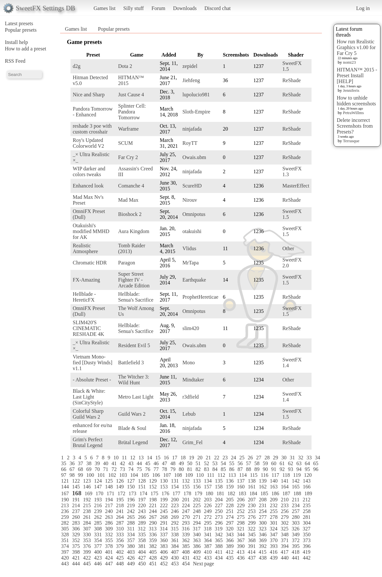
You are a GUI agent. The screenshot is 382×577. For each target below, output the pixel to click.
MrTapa (190, 262)
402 (120, 552)
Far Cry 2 (128, 157)
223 (175, 505)
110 (200, 475)
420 (65, 558)
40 (105, 463)
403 (131, 552)
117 (275, 475)
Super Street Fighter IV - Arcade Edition (134, 279)
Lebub (189, 414)
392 (263, 546)
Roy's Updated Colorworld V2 (88, 143)
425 (120, 558)
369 (263, 540)
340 (197, 534)
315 (174, 528)
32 (300, 457)
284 (87, 523)
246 (175, 511)
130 (164, 481)
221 (153, 505)
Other (288, 248)
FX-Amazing (86, 280)
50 (189, 463)
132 (186, 481)
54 (223, 463)
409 (197, 552)
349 (296, 534)
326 (295, 528)
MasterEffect (295, 185)
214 (76, 505)
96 (315, 469)
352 (76, 540)
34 (317, 457)
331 (98, 534)
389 (230, 546)
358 (142, 540)
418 (295, 552)
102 (112, 475)
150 (131, 486)
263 (109, 517)
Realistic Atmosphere (85, 248)
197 (142, 499)
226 (208, 505)
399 (87, 552)
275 (241, 517)
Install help (16, 42)
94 (299, 469)
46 (156, 463)
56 (240, 463)
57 (248, 463)
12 (132, 457)
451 (153, 563)
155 (186, 486)
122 (76, 481)
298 (241, 523)
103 (123, 475)
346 (263, 534)
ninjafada (192, 129)
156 (197, 486)
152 (153, 486)
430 (175, 558)
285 (98, 523)
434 (219, 558)
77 (156, 469)
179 (198, 493)
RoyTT (189, 143)
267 (153, 517)
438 (263, 558)
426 (131, 558)
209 (274, 499)
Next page (203, 563)
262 (98, 517)
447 (109, 563)
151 (142, 486)
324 (273, 528)
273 (219, 517)
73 (122, 469)
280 (296, 517)
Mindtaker (193, 379)
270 (186, 517)
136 (230, 481)
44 (139, 463)
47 (164, 463)
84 (215, 469)
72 (114, 469)
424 (109, 558)
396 (307, 546)
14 (149, 457)
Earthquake (194, 280)
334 (131, 534)
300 (263, 523)
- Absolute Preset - (92, 379)
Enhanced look (88, 185)
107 (167, 475)
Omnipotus (193, 214)
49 (181, 463)
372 (296, 540)
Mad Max (128, 200)
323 (262, 528)
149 (120, 486)
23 (225, 457)
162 (263, 486)
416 (273, 552)
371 (285, 540)
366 (230, 540)
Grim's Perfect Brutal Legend (87, 442)
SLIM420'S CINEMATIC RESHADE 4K (88, 328)
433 (208, 558)
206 (241, 499)
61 (282, 463)
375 (76, 546)
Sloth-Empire (196, 111)
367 (241, 540)
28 (267, 457)
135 (219, 481)
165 (296, 486)
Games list (105, 8)
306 (76, 528)
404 (142, 552)
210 (285, 499)
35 (63, 463)
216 (98, 505)
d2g (76, 66)
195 (120, 499)
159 (230, 486)
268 (164, 517)
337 (164, 534)
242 (131, 511)
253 (252, 511)
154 (175, 486)
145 (76, 486)
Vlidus (189, 248)
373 (307, 540)
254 (263, 511)
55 (231, 463)
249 (208, 511)
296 (219, 523)
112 (221, 475)
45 (147, 463)
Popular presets (21, 30)
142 (296, 481)
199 (164, 499)
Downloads (184, 8)
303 (296, 523)
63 (299, 463)
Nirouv (189, 200)
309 (109, 528)
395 (296, 546)
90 (265, 469)
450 (142, 563)
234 (296, 505)
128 (142, 481)
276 (252, 517)
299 (252, 523)
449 (131, 563)
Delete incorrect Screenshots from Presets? (355, 125)
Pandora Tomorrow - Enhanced (92, 111)
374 (65, 546)
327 (306, 528)
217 (109, 505)
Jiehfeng (191, 80)
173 (132, 493)
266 (142, 517)
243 (142, 511)
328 (65, 534)
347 (274, 534)
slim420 (190, 328)
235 (307, 505)
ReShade (291, 80)
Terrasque (351, 140)
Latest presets (19, 23)
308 (98, 528)
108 (178, 475)
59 (265, 463)
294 (197, 523)
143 (307, 481)
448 (120, 563)
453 (175, 563)
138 (252, 481)
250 (219, 511)
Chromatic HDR (90, 262)
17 (174, 457)
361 (175, 540)
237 (76, 511)
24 (233, 457)
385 (186, 546)
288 (131, 523)
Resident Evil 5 (134, 345)
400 (98, 552)
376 (87, 546)
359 (153, 540)
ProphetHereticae (200, 297)
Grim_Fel (192, 442)
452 (164, 563)
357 (131, 540)
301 (274, 523)
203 (208, 499)
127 (131, 481)
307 (87, 528)
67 (72, 469)
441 (296, 558)
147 (98, 486)
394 (285, 546)
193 (98, 499)
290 (153, 523)
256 (285, 511)
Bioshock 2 (130, 214)
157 (208, 486)
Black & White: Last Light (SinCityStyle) (89, 396)
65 (315, 463)
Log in (363, 8)
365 (219, 540)
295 (208, 523)
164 (285, 486)
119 (297, 475)
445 (87, 563)
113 (232, 475)
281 (307, 517)
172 (121, 493)
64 (307, 463)
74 (130, 469)
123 (87, 481)
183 (242, 493)
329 (76, 534)
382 (153, 546)
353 (87, 540)
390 (241, 546)
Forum (158, 8)
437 (252, 558)
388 (219, 546)
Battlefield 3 (131, 362)
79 (172, 469)
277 (263, 517)
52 (206, 463)
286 (109, 523)
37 (80, 463)
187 (286, 493)
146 (87, 486)
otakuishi (191, 231)
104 (134, 475)
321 (240, 528)
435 (230, 558)
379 (120, 546)
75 (139, 469)
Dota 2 (125, 66)
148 (109, 486)
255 (274, 511)
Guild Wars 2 (132, 414)
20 (199, 457)
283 (76, 523)
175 (154, 493)
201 (186, 499)
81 (189, 469)
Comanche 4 (131, 185)
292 (175, 523)
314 (163, 528)
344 (241, 534)
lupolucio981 (195, 94)
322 (251, 528)
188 (297, 493)
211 (295, 499)
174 (143, 493)
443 (65, 563)
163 (274, 486)
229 (241, 505)
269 (175, 517)
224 (186, 505)
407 (175, 552)
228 (230, 505)
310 (120, 528)
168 (76, 493)
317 (196, 528)
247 (186, 511)
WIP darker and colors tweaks (89, 171)
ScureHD (192, 185)
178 (187, 493)
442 (307, 558)
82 (198, 469)
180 (209, 493)
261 (87, 517)
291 (164, 523)
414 (251, 552)
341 (208, 534)
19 (191, 457)
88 (248, 469)
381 (142, 546)
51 (198, 463)
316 (185, 528)
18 (183, 457)
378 (109, 546)
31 (292, 457)
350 (307, 534)
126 (120, 481)
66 (63, 469)
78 (164, 469)
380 (131, 546)
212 (306, 499)
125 (109, 481)
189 (308, 493)
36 (72, 463)
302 (285, 523)
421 (76, 558)
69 (88, 469)
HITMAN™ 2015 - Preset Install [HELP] (357, 75)
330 (87, 534)
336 (153, 534)
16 (166, 457)
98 (72, 475)
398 (76, 552)
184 (253, 493)
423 (98, 558)
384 (175, 546)
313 (152, 528)
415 (262, 552)
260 (76, 517)
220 (142, 505)
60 (273, 463)
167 (65, 493)
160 (241, 486)
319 (218, 528)
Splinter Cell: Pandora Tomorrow (132, 111)
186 (275, 493)
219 (131, 505)
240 (109, 511)
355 (109, 540)
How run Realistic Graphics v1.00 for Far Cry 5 (356, 47)
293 (186, 523)
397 (65, 552)
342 (219, 534)
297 (230, 523)
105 (145, 475)
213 (65, 505)
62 (290, 463)
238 (87, 511)
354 (98, 540)
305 (65, 528)
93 (290, 469)
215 (87, 505)
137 (241, 481)
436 (241, 558)
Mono (188, 362)
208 (263, 499)
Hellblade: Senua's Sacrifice (136, 297)
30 (283, 457)
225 (197, 505)
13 (140, 457)
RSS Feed (15, 61)
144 (65, 486)
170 (99, 493)
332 (109, 534)
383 (164, 546)
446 (98, 563)
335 (142, 534)
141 (285, 481)
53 (215, 463)
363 (197, 540)
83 (206, 469)
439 (274, 558)
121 (65, 481)
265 (131, 517)
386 (197, 546)
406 (164, 552)
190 (65, 499)
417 (284, 552)
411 (218, 552)
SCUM (125, 143)
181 (220, 493)
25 (241, 457)
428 (153, 558)
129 (153, 481)
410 (208, 552)
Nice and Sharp (89, 94)
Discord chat (217, 8)
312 (141, 528)
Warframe (128, 129)
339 (186, 534)
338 (175, 534)
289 (142, 523)
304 (307, 523)
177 (176, 493)
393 (274, 546)
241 (120, 511)
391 (252, 546)
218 (120, 505)
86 (231, 469)
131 (175, 481)
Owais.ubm (194, 157)
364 (208, 540)
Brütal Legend (133, 442)
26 (250, 457)
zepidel (189, 66)
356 (120, 540)
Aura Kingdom (133, 231)
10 (116, 457)
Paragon (126, 262)
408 (186, 552)
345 (252, 534)
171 (110, 493)
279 (285, 517)
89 (257, 469)
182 (231, 493)
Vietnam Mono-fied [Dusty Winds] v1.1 (92, 362)
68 (80, 469)
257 (296, 511)
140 (274, 481)
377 (98, 546)
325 (284, 528)
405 (153, 552)
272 (208, 517)
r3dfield (190, 397)
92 (282, 469)
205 (230, 499)
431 (186, 558)
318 (207, 528)
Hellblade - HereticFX (84, 297)
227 (219, 505)
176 (165, 493)
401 (109, 552)
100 (90, 475)
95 (307, 469)
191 (76, 499)
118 (286, 475)
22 (216, 457)
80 (181, 469)
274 (230, 517)
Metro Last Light (136, 397)
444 (76, 563)
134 (208, 481)
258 (307, 511)
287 (120, 523)
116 (264, 475)
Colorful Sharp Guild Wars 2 (88, 414)
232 (274, 505)
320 (229, 528)
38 (88, 463)
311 (130, 528)
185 (264, 493)
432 (197, 558)
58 (257, 463)
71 (105, 469)
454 (186, 563)
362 (186, 540)
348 (285, 534)
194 (109, 499)
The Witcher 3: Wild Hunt (133, 379)
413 (240, 552)
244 (153, 511)
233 (285, 505)
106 (156, 475)
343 (230, 534)
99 (80, 475)
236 (65, 511)
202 (197, 499)
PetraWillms (353, 112)
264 (120, 517)
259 (65, 517)
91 (273, 469)
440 (285, 558)
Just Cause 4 (131, 94)
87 (240, 469)
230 (252, 505)
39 (97, 463)
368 (252, 540)
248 (197, 511)
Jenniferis (351, 90)
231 (263, 505)
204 (219, 499)
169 (88, 493)
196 (131, 499)
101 (101, 475)
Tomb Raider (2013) (131, 248)
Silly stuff (133, 8)
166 (307, 486)
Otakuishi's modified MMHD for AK (91, 231)
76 (147, 469)
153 (164, 486)
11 (124, 457)
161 (252, 486)
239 (98, 511)
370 (274, 540)
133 (197, 481)
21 (208, 457)
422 (87, 558)
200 (175, 499)
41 (114, 463)
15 (157, 457)
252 (241, 511)
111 (210, 475)
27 (258, 457)
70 (97, 469)
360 (164, 540)
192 (87, 499)
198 (153, 499)
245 (164, 511)
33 (309, 457)
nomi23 (349, 62)
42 (122, 463)
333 (120, 534)
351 (65, 540)
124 (98, 481)
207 (252, 499)
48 (172, 463)
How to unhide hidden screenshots (356, 100)
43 (130, 463)
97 (63, 475)
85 (223, 469)
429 (164, 558)
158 (219, 486)
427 (142, 558)
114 (243, 475)
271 (197, 517)
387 (208, 546)
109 (189, 475)
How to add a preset (25, 48)
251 (230, 511)
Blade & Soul (132, 428)
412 (229, 552)
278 (274, 517)
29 (275, 457)
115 (253, 475)
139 (263, 481)
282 (65, 523)
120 (308, 475)
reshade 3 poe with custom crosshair (92, 128)
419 (306, 552)
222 (164, 505)
